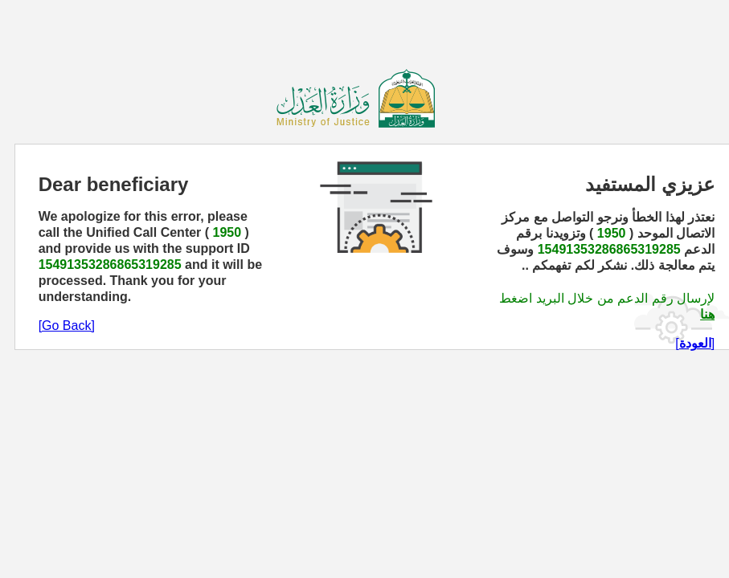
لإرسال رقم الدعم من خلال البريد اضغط (607, 298)
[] (695, 343)
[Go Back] (67, 325)
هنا (707, 314)
